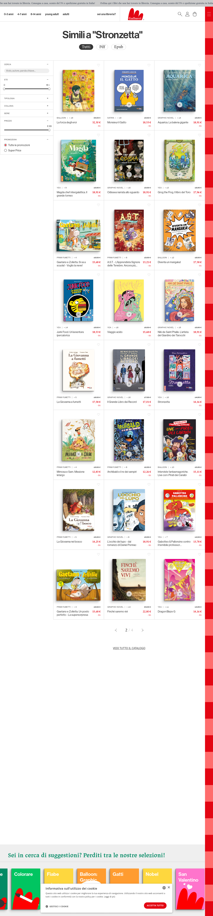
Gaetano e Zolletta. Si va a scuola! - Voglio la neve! (71, 263)
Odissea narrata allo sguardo (123, 192)
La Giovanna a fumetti (69, 401)
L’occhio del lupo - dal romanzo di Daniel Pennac (121, 543)
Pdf (102, 46)
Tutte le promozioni (19, 145)
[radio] (86, 47)
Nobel (175, 873)
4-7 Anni (22, 14)
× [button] (168, 887)
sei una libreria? (106, 14)
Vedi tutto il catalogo (129, 648)
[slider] (4, 89)
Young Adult (52, 14)
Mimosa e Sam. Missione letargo (71, 473)
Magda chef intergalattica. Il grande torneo (72, 194)
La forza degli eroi (67, 122)
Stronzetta (164, 401)
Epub (118, 46)
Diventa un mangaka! (169, 262)
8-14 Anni (36, 14)
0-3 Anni (8, 14)
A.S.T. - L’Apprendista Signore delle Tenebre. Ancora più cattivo (123, 263)
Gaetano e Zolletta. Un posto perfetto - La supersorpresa (73, 613)
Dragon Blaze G (166, 611)
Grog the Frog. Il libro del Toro (174, 192)
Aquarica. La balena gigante (173, 122)
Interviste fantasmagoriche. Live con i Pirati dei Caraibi (173, 473)
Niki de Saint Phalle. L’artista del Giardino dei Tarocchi (173, 333)
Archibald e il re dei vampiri (122, 471)
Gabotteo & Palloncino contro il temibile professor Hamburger (174, 543)
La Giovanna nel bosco (69, 541)
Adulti (66, 14)
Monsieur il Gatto (116, 122)
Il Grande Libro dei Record (122, 401)
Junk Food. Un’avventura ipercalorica (70, 333)
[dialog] (106, 898)
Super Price (14, 150)
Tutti (86, 46)
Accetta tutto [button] (154, 905)
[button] (57, 906)
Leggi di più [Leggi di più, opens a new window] (109, 896)
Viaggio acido (114, 332)
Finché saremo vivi (117, 611)
